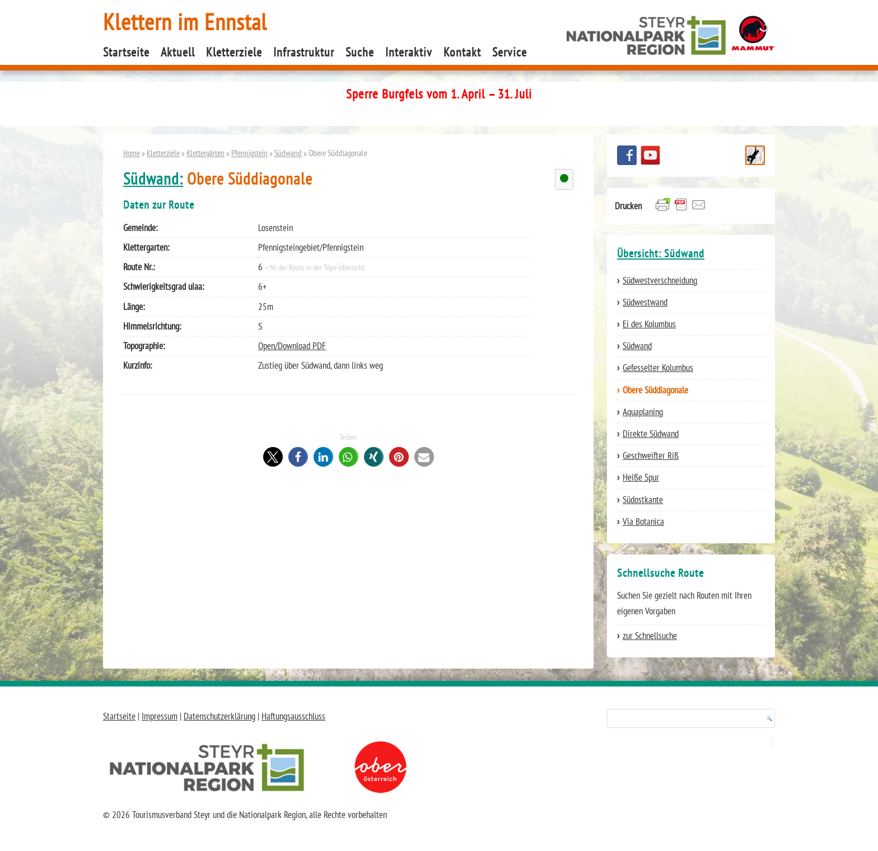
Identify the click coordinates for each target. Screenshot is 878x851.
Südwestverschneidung (660, 280)
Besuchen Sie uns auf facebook (627, 155)
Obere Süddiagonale (655, 390)
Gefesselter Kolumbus (658, 367)
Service (509, 52)
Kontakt (462, 52)
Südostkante (643, 499)
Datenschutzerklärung (219, 716)
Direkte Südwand (651, 433)
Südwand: (153, 178)
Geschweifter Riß (651, 455)
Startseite (126, 52)
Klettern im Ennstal (185, 21)
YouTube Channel (650, 155)
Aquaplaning (643, 412)
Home (131, 152)
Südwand (288, 152)
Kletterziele (234, 52)
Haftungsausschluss (293, 716)
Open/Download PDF (292, 346)
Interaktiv (408, 52)
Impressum (160, 716)
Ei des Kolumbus (649, 324)
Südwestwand (645, 302)
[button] (273, 457)
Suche (359, 52)
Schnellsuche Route (755, 155)
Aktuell (178, 52)
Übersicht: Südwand (660, 253)
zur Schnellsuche (650, 635)
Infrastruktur (303, 52)
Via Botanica (643, 521)
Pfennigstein (249, 152)
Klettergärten (205, 152)
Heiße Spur (641, 477)
